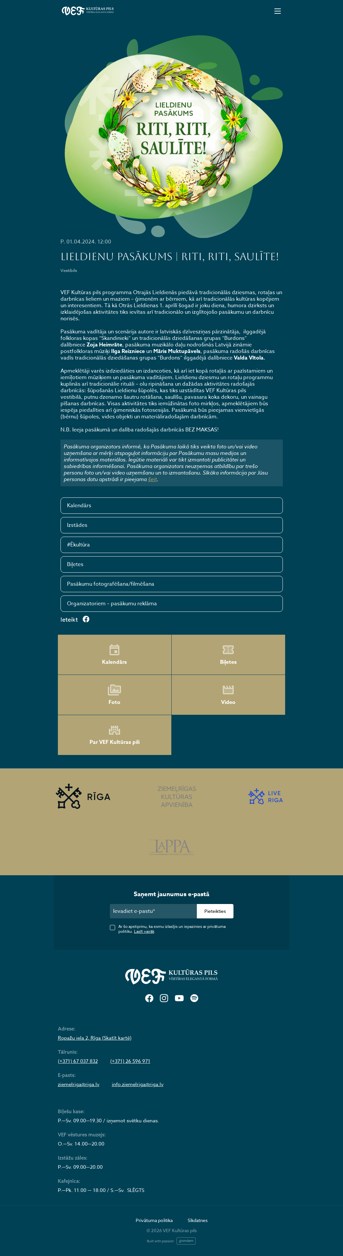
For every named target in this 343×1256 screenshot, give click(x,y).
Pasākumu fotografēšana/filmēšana (110, 584)
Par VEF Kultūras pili (115, 735)
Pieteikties (215, 911)
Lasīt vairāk (144, 931)
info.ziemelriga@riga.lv (137, 1084)
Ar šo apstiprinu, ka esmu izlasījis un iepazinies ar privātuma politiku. (172, 929)
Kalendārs (79, 506)
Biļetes (75, 564)
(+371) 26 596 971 (130, 1061)
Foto (114, 694)
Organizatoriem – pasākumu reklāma (112, 604)
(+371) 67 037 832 (78, 1061)
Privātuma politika (154, 1220)
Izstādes (77, 525)
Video (228, 694)
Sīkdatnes (198, 1220)
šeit (152, 479)
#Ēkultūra (78, 545)
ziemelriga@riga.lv (78, 1084)
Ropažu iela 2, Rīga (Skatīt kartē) (94, 1038)
